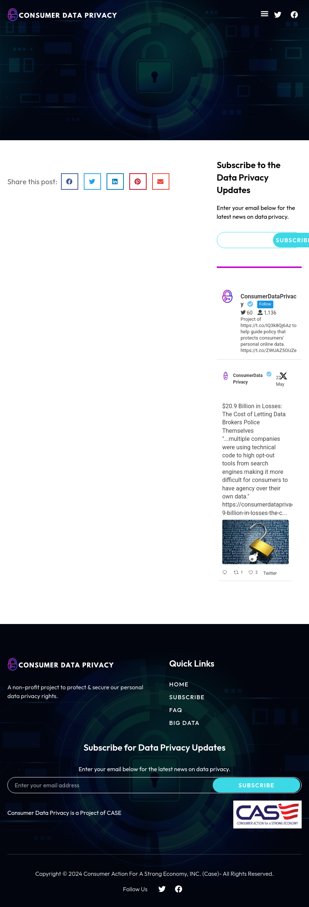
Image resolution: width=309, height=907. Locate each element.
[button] (264, 13)
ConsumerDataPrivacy (247, 379)
